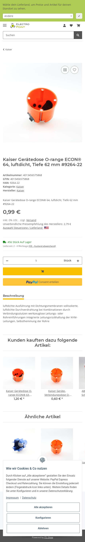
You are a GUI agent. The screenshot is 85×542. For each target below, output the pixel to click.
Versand (31, 220)
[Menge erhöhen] (78, 260)
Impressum (12, 497)
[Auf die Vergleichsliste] (65, 70)
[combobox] (38, 16)
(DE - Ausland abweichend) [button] (42, 246)
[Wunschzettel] (71, 25)
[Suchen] (38, 35)
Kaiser (20, 186)
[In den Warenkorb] (6, 61)
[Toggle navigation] (5, 24)
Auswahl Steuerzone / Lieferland (26, 228)
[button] (64, 25)
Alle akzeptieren (43, 507)
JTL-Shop (48, 537)
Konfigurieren (43, 517)
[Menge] (36, 260)
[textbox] (38, 16)
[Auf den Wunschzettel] (74, 70)
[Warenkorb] (78, 25)
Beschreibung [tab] (13, 296)
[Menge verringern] (7, 260)
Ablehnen (43, 528)
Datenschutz (29, 497)
